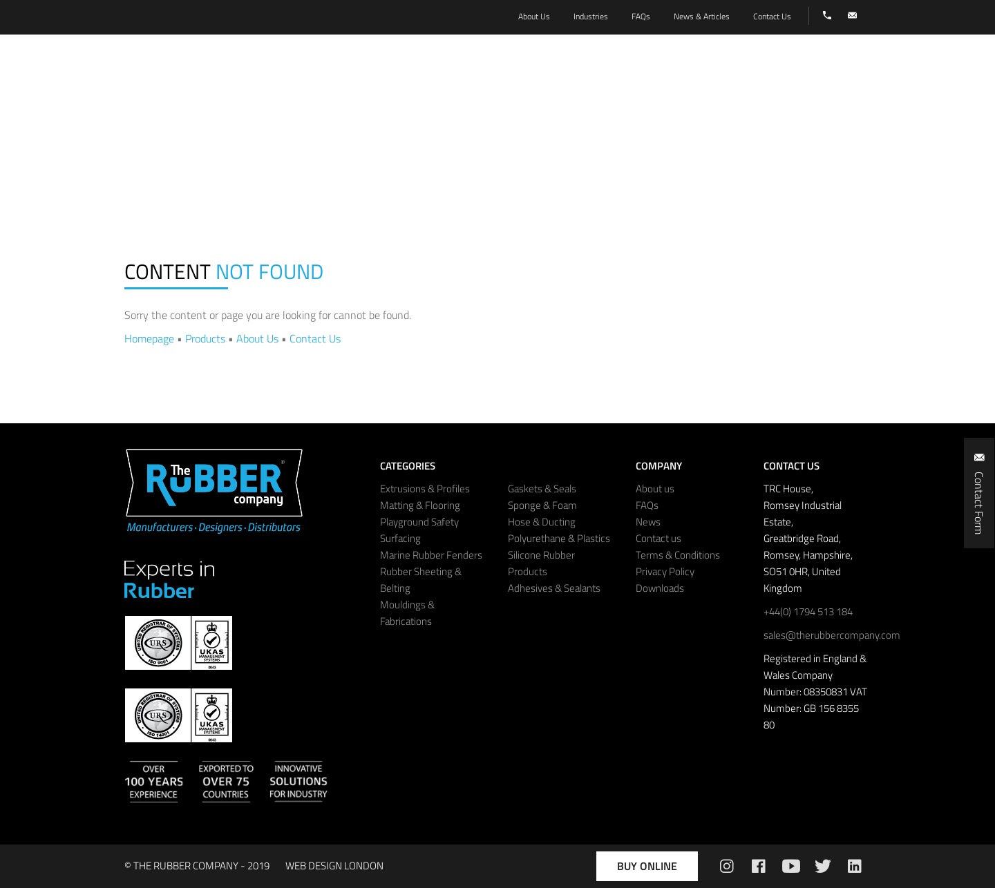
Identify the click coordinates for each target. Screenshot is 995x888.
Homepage (149, 338)
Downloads (660, 588)
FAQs (647, 505)
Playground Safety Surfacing (419, 530)
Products (205, 338)
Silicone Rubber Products (541, 563)
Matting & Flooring (420, 505)
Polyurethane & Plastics (559, 538)
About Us (257, 338)
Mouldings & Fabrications (407, 613)
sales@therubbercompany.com (832, 635)
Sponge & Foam (542, 505)
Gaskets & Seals (542, 488)
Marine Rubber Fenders (431, 555)
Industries (591, 16)
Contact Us (315, 338)
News (648, 522)
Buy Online (647, 866)
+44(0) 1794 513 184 (808, 611)
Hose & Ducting (542, 522)
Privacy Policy (665, 571)
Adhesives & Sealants (554, 588)
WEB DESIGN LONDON (334, 865)
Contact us (658, 538)
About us (655, 488)
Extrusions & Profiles (425, 488)
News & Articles (702, 16)
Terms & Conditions (678, 555)
